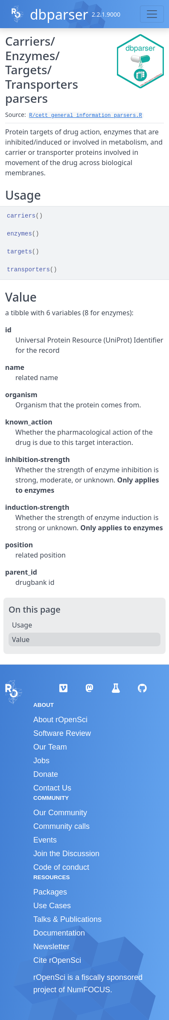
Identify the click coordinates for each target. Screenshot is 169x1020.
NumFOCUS (88, 989)
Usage (22, 625)
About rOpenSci (60, 719)
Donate (45, 774)
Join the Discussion (66, 853)
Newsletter (51, 946)
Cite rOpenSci (57, 960)
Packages (50, 892)
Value (20, 639)
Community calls (61, 826)
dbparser (59, 14)
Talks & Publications (67, 919)
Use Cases (52, 905)
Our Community (60, 812)
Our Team (50, 747)
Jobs (41, 760)
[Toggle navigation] (152, 14)
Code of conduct (61, 867)
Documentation (59, 933)
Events (45, 840)
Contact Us (52, 788)
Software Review (62, 733)
